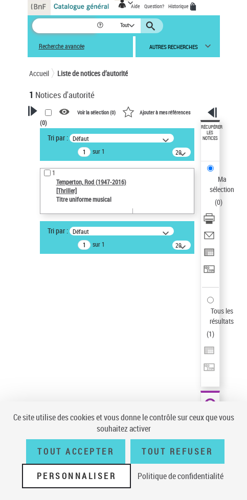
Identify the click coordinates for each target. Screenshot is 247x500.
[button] (101, 25)
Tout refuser (177, 451)
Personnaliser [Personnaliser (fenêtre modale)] (77, 476)
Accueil (39, 73)
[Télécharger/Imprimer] (209, 222)
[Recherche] (64, 25)
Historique (179, 6)
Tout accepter (75, 451)
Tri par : (58, 137)
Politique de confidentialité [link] (180, 476)
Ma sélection (222, 184)
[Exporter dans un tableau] (209, 255)
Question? (154, 6)
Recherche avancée (61, 46)
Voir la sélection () (96, 112)
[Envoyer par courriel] (209, 239)
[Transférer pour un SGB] (209, 272)
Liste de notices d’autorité (92, 73)
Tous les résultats (222, 316)
